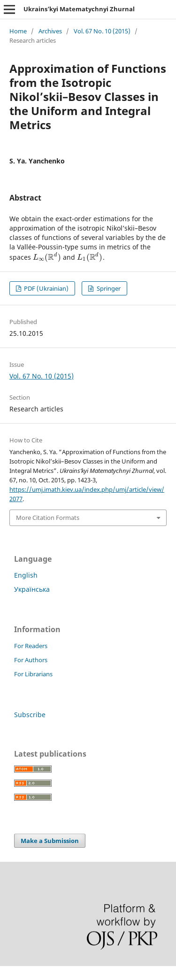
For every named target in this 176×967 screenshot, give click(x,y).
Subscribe (30, 714)
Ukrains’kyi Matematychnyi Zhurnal (79, 9)
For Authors (30, 660)
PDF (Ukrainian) (46, 288)
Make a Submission (50, 840)
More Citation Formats (47, 517)
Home (18, 31)
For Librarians (33, 674)
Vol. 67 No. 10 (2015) (102, 31)
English (26, 575)
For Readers (30, 646)
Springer (108, 288)
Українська (32, 589)
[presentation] (47, 257)
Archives (50, 31)
